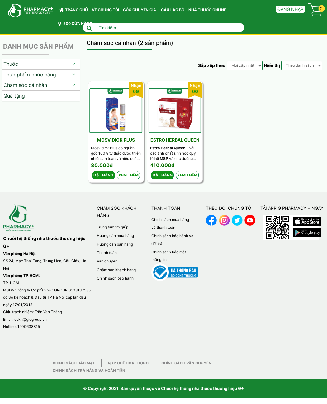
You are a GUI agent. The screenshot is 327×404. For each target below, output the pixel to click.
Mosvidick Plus (116, 139)
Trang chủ (73, 9)
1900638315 (28, 326)
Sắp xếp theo (211, 65)
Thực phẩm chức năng (29, 74)
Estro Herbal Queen (174, 139)
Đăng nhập (290, 9)
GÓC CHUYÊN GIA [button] (140, 11)
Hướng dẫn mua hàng (115, 235)
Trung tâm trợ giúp (112, 227)
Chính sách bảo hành (115, 278)
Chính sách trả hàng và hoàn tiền (89, 370)
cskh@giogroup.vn (30, 319)
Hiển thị (272, 65)
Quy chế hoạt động (128, 363)
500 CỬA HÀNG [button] (75, 23)
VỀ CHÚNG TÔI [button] (105, 9)
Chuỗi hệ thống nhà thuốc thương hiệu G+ (202, 388)
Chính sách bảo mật (74, 363)
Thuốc (10, 64)
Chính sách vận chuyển (186, 363)
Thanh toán (107, 252)
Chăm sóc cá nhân (25, 85)
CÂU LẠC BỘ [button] (172, 9)
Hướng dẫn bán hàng (115, 244)
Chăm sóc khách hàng (116, 269)
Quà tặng (14, 96)
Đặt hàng (103, 175)
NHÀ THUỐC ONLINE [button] (207, 9)
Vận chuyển (107, 261)
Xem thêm (128, 175)
